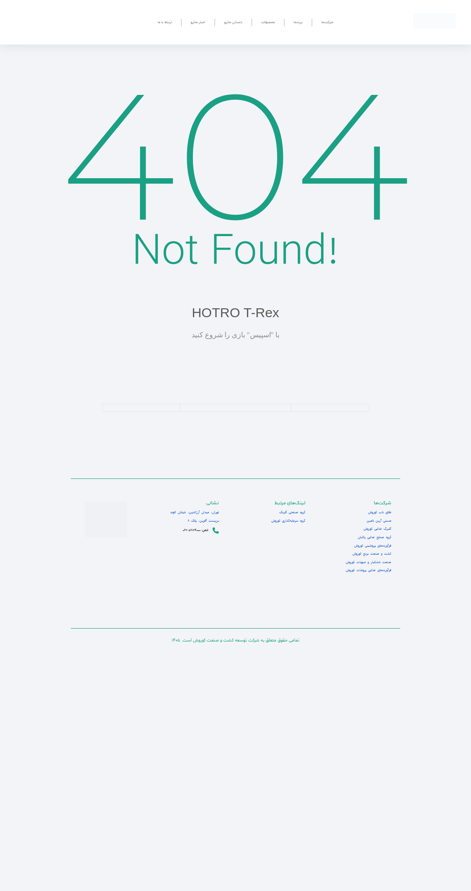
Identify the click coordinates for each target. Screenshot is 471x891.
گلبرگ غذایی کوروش (375, 528)
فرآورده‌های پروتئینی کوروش (370, 545)
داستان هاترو (233, 22)
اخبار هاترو (198, 22)
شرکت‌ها (327, 22)
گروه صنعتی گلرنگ (291, 512)
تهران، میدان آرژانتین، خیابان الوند (189, 512)
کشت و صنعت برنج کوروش (370, 553)
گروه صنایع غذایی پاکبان (372, 537)
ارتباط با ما (165, 22)
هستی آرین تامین (377, 520)
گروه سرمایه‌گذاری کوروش (286, 520)
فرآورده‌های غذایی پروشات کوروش (365, 570)
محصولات (268, 22)
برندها (298, 22)
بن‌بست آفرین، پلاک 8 (199, 520)
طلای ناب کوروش (378, 512)
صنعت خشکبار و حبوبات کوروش (366, 562)
